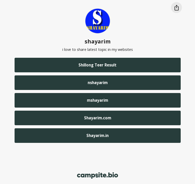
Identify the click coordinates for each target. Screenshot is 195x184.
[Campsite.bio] (97, 175)
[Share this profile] (176, 7)
